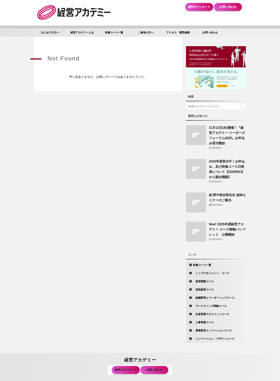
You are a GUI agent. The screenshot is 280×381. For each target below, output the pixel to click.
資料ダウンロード (199, 6)
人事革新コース (203, 322)
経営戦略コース (203, 281)
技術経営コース (203, 289)
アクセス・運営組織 (178, 32)
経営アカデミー (140, 359)
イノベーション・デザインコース (213, 338)
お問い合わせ (228, 6)
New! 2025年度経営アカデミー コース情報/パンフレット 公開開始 (227, 229)
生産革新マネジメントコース (211, 314)
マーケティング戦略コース (210, 305)
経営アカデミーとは (82, 32)
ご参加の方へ (146, 32)
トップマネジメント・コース (211, 273)
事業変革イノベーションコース (212, 330)
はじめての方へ (50, 32)
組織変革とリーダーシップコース (213, 297)
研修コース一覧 (114, 32)
